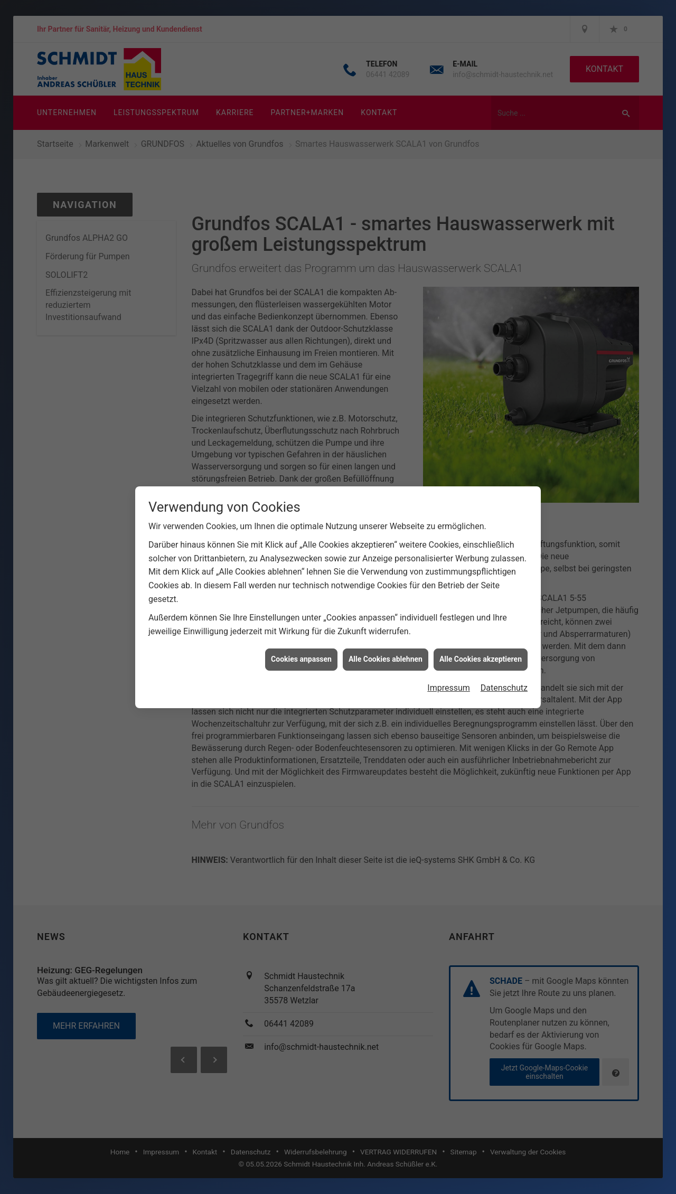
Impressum (448, 637)
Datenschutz (504, 637)
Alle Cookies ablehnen (385, 608)
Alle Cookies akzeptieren (480, 608)
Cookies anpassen (301, 608)
